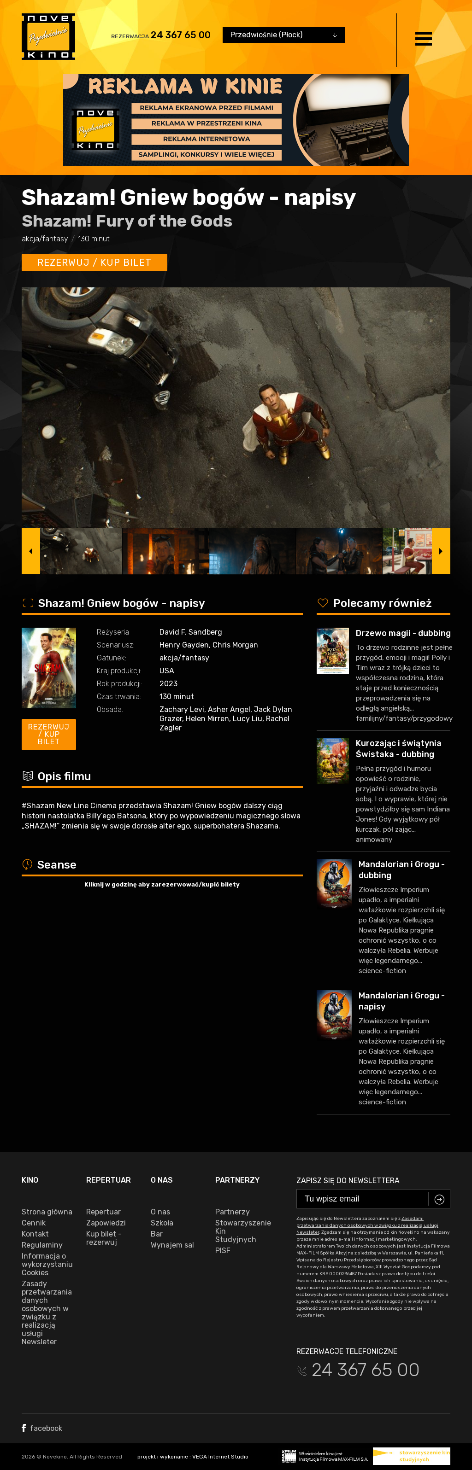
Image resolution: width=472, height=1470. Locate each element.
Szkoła (162, 1223)
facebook (42, 1428)
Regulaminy (42, 1245)
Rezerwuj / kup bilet (94, 262)
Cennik (34, 1223)
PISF (222, 1251)
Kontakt (35, 1234)
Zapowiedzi (106, 1223)
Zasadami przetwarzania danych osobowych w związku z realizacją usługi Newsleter (367, 1225)
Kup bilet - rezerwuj (104, 1238)
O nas (160, 1212)
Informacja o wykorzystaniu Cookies (47, 1264)
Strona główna (47, 1212)
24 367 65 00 (181, 35)
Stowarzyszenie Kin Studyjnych (240, 1231)
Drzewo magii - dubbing (403, 633)
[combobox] (284, 35)
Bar (157, 1234)
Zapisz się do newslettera (348, 1180)
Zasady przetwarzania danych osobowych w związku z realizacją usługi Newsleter (47, 1313)
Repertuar (103, 1212)
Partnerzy (232, 1212)
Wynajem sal (172, 1245)
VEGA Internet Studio (220, 1456)
